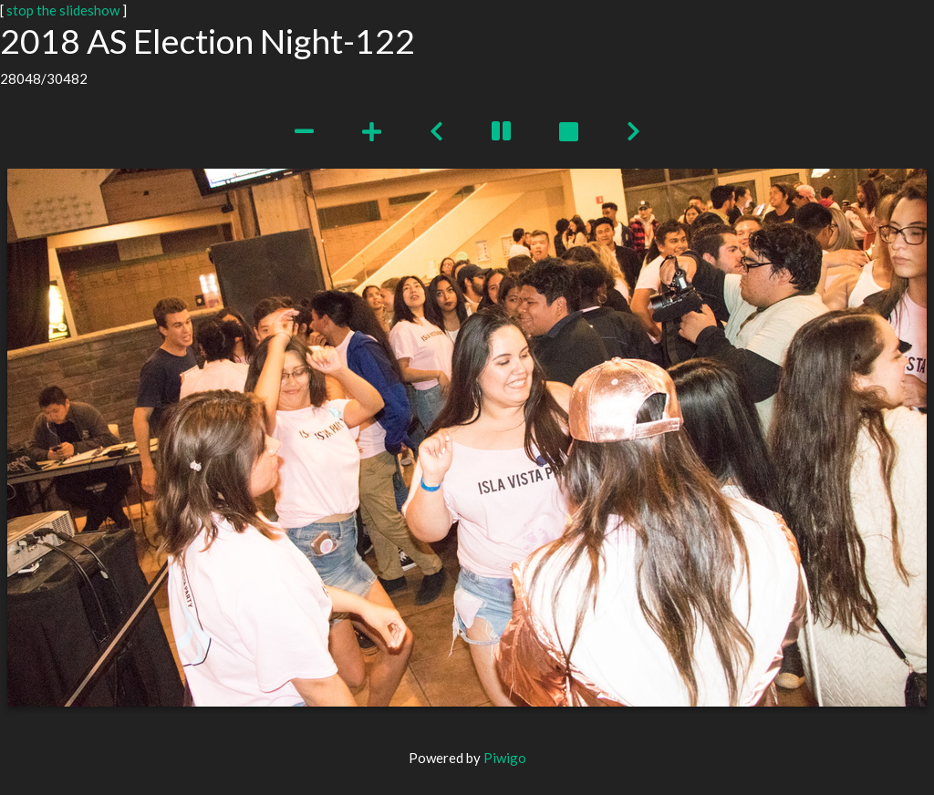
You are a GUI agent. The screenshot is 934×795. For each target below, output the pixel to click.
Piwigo (504, 757)
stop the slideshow (62, 10)
